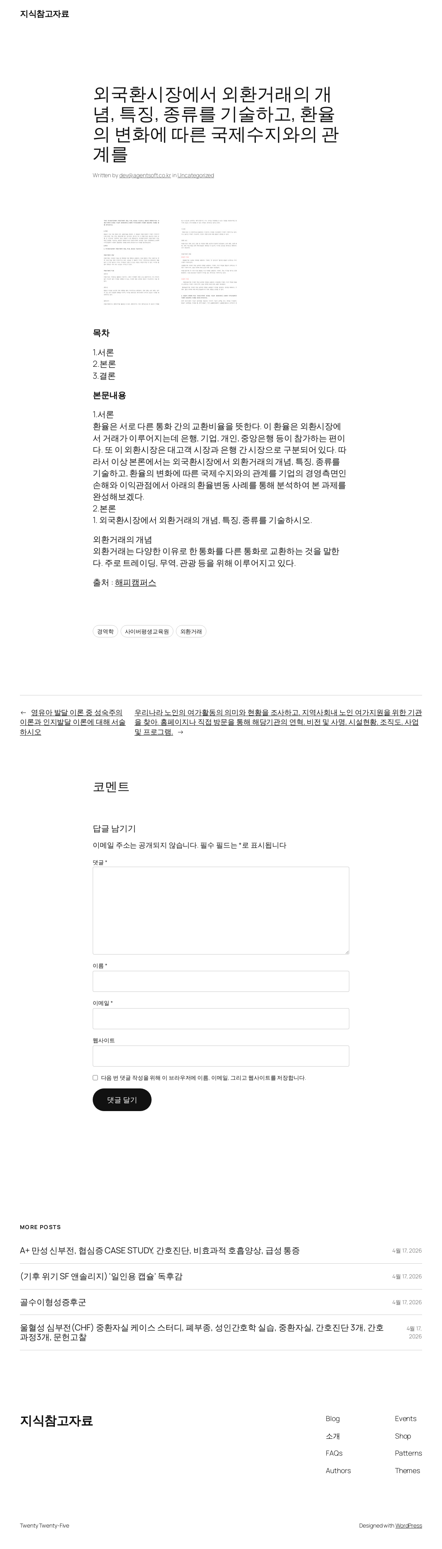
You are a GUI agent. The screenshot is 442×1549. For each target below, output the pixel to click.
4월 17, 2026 (407, 1250)
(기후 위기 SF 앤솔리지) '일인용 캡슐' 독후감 (101, 1276)
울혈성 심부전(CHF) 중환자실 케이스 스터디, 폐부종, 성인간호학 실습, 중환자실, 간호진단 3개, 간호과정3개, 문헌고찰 (202, 1332)
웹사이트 (104, 1040)
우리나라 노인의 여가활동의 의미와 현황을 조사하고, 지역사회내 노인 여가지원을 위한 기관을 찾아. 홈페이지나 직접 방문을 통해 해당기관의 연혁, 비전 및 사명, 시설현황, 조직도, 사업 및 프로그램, (278, 721)
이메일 (103, 1003)
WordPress (408, 1525)
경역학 (105, 631)
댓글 (100, 862)
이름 (100, 965)
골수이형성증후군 (53, 1302)
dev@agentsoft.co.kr (145, 175)
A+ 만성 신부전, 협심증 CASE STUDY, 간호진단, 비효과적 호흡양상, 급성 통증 (160, 1250)
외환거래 (191, 631)
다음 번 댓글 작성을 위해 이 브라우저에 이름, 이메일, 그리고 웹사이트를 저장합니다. (203, 1077)
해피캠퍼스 (136, 582)
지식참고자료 (44, 13)
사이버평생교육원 (147, 631)
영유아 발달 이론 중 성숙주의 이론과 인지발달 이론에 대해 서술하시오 (73, 721)
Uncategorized (195, 175)
